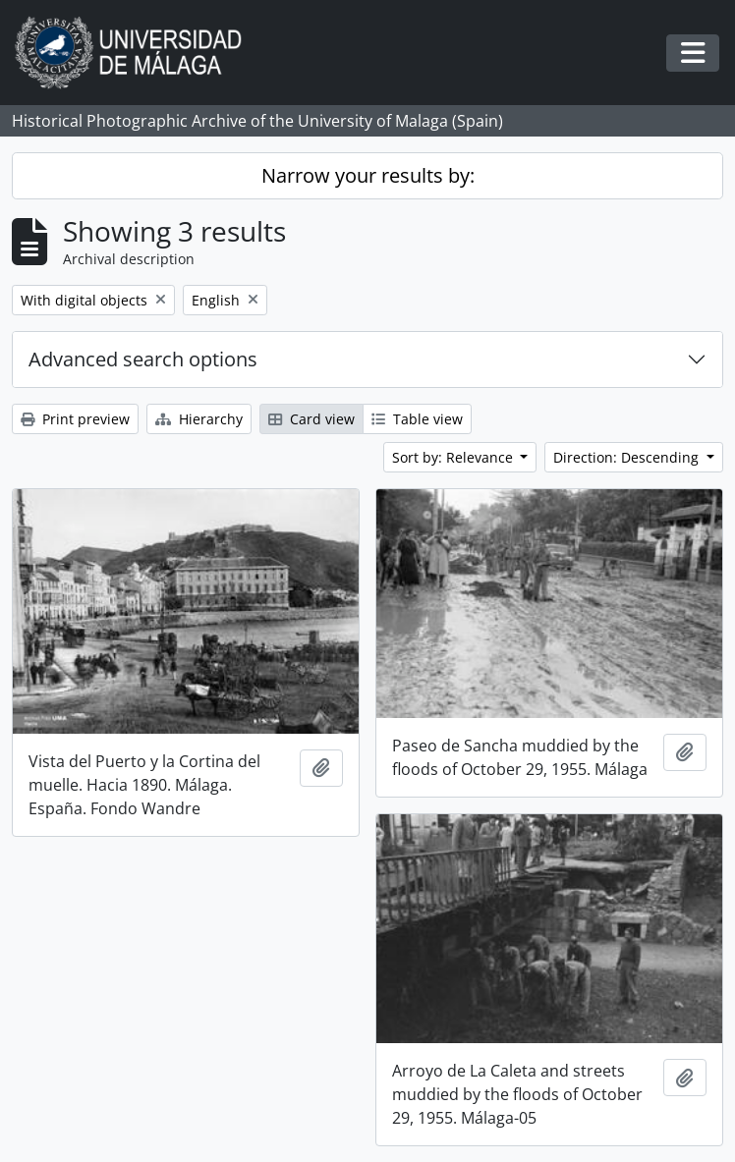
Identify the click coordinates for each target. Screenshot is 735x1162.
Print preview (75, 419)
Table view (417, 419)
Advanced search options (142, 359)
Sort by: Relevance (454, 457)
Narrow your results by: (368, 175)
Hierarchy (199, 419)
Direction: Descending (628, 457)
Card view (311, 419)
